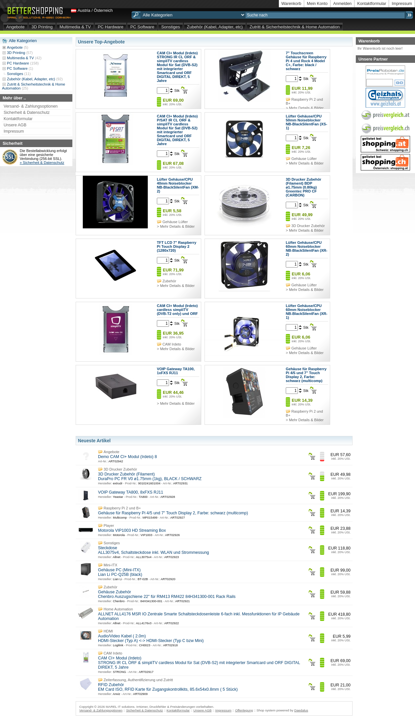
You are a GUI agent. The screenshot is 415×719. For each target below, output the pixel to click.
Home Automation (118, 609)
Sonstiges (170, 26)
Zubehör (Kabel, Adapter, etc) (215, 26)
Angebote (15, 26)
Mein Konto (317, 3)
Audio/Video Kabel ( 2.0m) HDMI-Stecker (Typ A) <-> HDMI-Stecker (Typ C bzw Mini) (151, 638)
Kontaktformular (371, 3)
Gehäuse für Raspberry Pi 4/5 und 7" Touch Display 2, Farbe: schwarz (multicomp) (306, 375)
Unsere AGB (15, 125)
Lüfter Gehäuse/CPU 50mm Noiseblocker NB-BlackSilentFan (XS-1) (306, 122)
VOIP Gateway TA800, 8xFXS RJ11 (130, 492)
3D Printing (42, 26)
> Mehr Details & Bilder (305, 108)
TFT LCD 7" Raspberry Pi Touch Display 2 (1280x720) (176, 246)
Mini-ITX (110, 565)
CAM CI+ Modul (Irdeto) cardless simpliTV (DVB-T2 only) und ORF (177, 310)
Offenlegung (244, 710)
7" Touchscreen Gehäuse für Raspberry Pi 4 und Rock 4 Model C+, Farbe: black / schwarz (306, 61)
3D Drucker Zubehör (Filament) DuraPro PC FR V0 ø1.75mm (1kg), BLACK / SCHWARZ (150, 476)
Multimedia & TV (75, 26)
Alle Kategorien (23, 41)
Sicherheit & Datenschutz (27, 112)
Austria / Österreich (95, 10)
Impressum (402, 3)
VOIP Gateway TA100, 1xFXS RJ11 (176, 371)
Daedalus (301, 710)
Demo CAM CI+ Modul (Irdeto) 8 (127, 456)
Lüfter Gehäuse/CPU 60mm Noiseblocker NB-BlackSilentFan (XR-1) (307, 312)
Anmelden (342, 3)
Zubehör (169, 281)
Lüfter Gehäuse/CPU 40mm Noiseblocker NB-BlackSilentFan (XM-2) (178, 185)
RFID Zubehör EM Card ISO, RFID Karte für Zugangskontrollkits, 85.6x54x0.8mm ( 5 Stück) (168, 687)
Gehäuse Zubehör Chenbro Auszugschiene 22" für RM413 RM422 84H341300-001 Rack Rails (166, 594)
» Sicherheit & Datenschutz (42, 163)
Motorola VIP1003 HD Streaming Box (132, 530)
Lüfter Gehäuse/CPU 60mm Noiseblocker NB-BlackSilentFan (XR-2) (307, 248)
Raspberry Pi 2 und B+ (122, 508)
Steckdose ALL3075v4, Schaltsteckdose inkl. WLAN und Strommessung (153, 550)
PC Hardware (110, 26)
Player (109, 525)
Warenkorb (291, 3)
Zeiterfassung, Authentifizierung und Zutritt (138, 680)
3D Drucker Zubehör (308, 226)
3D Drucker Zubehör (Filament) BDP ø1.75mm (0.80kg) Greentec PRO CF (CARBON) (303, 187)
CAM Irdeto (171, 344)
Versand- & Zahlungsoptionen (31, 106)
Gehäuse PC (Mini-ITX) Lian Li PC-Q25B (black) (120, 572)
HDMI (108, 631)
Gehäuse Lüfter (304, 159)
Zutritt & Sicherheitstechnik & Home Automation (295, 26)
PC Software (142, 26)
